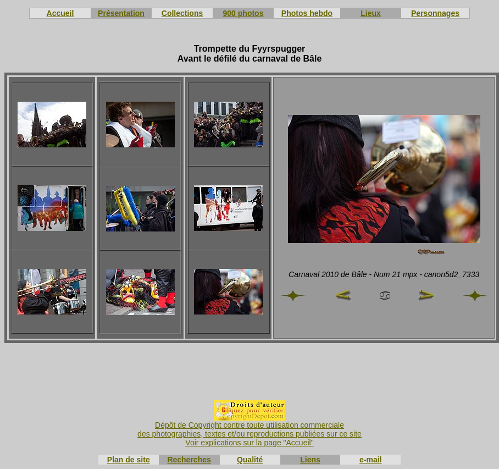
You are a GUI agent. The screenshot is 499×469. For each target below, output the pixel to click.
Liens (310, 459)
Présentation (121, 13)
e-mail (370, 459)
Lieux (371, 13)
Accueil (60, 13)
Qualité (250, 459)
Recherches (188, 459)
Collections (182, 13)
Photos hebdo (306, 13)
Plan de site (128, 459)
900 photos (243, 13)
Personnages (435, 13)
